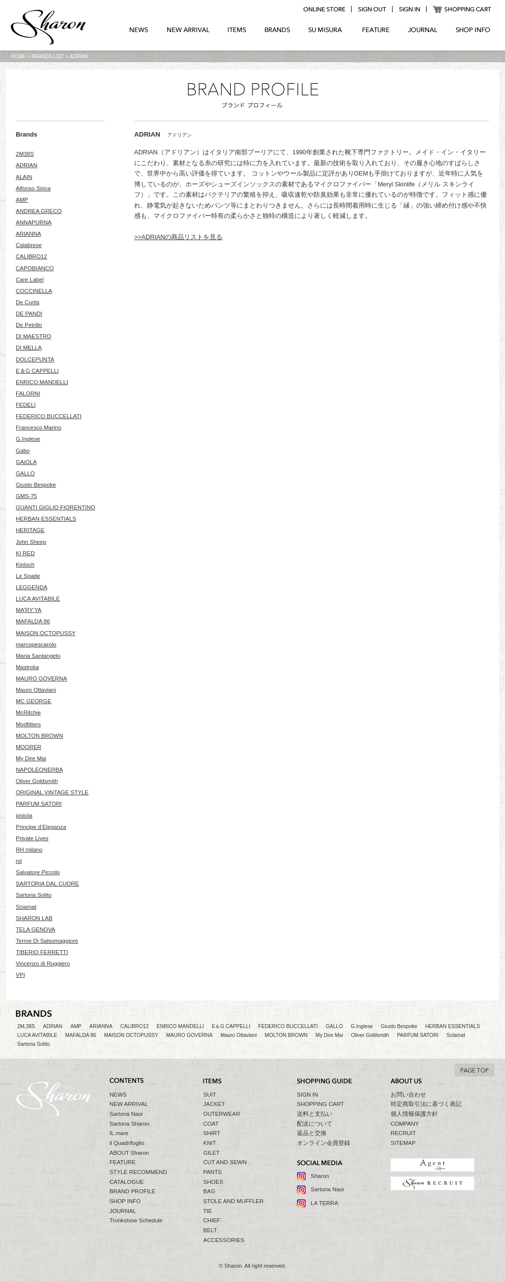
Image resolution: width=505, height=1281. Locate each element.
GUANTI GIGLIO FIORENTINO (55, 507)
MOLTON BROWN (39, 736)
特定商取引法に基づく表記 (426, 1104)
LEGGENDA (31, 587)
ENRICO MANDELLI (42, 382)
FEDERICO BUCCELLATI (48, 416)
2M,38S (26, 1026)
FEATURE (376, 30)
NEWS (139, 30)
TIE (207, 1211)
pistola (24, 815)
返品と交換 (311, 1133)
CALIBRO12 (31, 256)
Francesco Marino (38, 427)
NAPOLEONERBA (39, 770)
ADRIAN (26, 165)
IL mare (119, 1133)
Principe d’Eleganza (41, 827)
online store (324, 9)
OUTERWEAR (221, 1114)
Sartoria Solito (34, 895)
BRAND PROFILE (132, 1191)
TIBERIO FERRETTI (42, 952)
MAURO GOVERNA (41, 678)
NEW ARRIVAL (188, 30)
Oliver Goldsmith (37, 781)
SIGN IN (307, 1095)
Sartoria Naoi (126, 1114)
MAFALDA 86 (33, 621)
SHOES (213, 1182)
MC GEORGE (33, 701)
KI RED (25, 553)
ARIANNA (28, 234)
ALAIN (24, 177)
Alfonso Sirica (33, 188)
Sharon (320, 1176)
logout (372, 9)
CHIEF (211, 1220)
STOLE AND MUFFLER (233, 1201)
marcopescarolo (36, 644)
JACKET (214, 1104)
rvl (19, 861)
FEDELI (26, 405)
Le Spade (28, 576)
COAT (210, 1124)
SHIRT (211, 1133)
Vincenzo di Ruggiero (43, 963)
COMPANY (405, 1124)
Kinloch (25, 565)
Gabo (23, 451)
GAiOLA (26, 462)
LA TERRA (324, 1203)
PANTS (212, 1172)
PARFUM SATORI (39, 804)
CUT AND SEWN (225, 1162)
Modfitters (28, 724)
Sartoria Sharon (129, 1124)
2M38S (25, 154)
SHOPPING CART (462, 9)
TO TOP (474, 1070)
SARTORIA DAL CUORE (47, 884)
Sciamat (26, 907)
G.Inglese (28, 439)
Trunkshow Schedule (135, 1220)
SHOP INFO (473, 30)
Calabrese (29, 245)
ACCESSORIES (223, 1240)
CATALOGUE (126, 1182)
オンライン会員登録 (323, 1143)
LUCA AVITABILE (38, 599)
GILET (211, 1153)
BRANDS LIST (48, 56)
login (409, 9)
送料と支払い (314, 1114)
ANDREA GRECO (39, 211)
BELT (210, 1230)
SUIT (209, 1095)
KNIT (209, 1143)
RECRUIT (403, 1133)
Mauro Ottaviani (36, 690)
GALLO (25, 473)
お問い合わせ (408, 1095)
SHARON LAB (34, 918)
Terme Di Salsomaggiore (47, 941)
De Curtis (27, 302)
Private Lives (32, 838)
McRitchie (28, 712)
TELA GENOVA (35, 929)
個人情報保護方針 (414, 1114)
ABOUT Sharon (129, 1153)
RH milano (29, 850)
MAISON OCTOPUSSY (45, 633)
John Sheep (31, 542)
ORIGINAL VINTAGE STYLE (52, 792)
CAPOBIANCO (35, 268)
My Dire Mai (31, 758)
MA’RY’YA (28, 610)
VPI (20, 975)
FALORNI (28, 393)
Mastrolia (27, 667)
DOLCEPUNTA (35, 359)
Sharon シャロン (48, 28)
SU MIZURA (326, 30)
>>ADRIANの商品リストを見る (178, 237)
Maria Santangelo (38, 656)
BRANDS (277, 30)
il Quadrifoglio (126, 1143)
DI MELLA (29, 348)
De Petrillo (29, 325)
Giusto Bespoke (36, 485)
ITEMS (237, 30)
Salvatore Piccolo (38, 872)
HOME (18, 56)
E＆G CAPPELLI (37, 371)
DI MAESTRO (33, 336)
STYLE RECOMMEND (138, 1172)
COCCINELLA (34, 291)
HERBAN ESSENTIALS (46, 519)
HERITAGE (30, 530)
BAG (209, 1191)
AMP (22, 200)
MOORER (28, 747)
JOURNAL (422, 30)
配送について (314, 1124)
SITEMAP (403, 1143)
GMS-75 (26, 496)
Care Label (30, 280)
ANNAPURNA (34, 222)
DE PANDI (29, 314)
